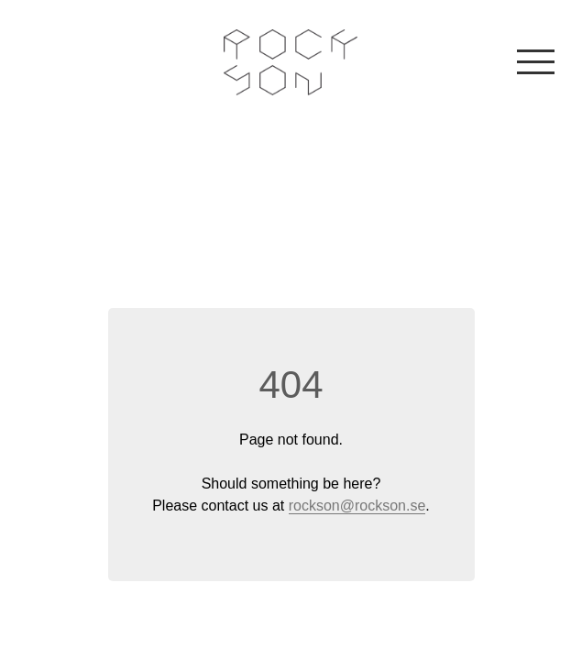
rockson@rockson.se (357, 505)
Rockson (291, 62)
